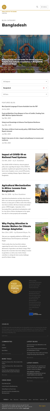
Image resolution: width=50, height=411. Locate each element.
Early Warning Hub (6, 383)
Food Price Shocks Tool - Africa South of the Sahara (12, 362)
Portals (6, 399)
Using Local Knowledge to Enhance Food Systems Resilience (21, 122)
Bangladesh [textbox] (24, 88)
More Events (30, 381)
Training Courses (23, 399)
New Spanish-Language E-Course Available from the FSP (20, 107)
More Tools (6, 359)
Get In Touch (35, 399)
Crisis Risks (6, 380)
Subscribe (42, 399)
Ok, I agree (42, 406)
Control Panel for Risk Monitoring (9, 386)
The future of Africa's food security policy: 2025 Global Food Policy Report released (23, 130)
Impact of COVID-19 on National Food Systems (14, 156)
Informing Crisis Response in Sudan (35, 378)
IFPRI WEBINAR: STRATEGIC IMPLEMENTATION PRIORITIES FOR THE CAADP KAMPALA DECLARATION (36, 373)
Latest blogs (32, 341)
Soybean (4, 348)
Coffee (3, 345)
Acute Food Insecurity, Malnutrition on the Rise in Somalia (36, 345)
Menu (44, 7)
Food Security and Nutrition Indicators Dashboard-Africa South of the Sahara (11, 371)
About (30, 399)
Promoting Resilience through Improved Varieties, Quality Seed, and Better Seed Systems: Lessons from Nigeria (36, 367)
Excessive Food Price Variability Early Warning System (10, 392)
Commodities (7, 341)
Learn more (26, 408)
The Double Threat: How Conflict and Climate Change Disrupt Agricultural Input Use (37, 353)
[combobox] (25, 81)
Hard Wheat (4, 350)
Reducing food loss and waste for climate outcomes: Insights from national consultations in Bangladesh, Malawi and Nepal (22, 62)
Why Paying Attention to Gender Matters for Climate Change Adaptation (16, 226)
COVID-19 (5, 324)
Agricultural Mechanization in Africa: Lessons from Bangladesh (16, 188)
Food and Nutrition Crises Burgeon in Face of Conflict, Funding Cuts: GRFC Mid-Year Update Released (23, 114)
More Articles (30, 357)
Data (11, 399)
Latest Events (32, 363)
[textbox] (25, 82)
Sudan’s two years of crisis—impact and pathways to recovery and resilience (22, 139)
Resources (16, 399)
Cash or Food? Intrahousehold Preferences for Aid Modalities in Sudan (37, 349)
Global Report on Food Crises (9, 389)
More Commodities (6, 353)
